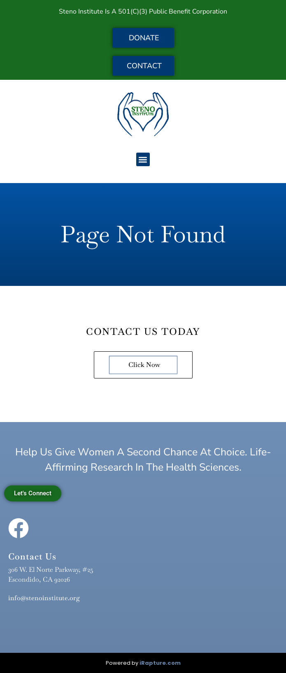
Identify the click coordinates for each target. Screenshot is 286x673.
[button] (143, 159)
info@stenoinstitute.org (44, 598)
